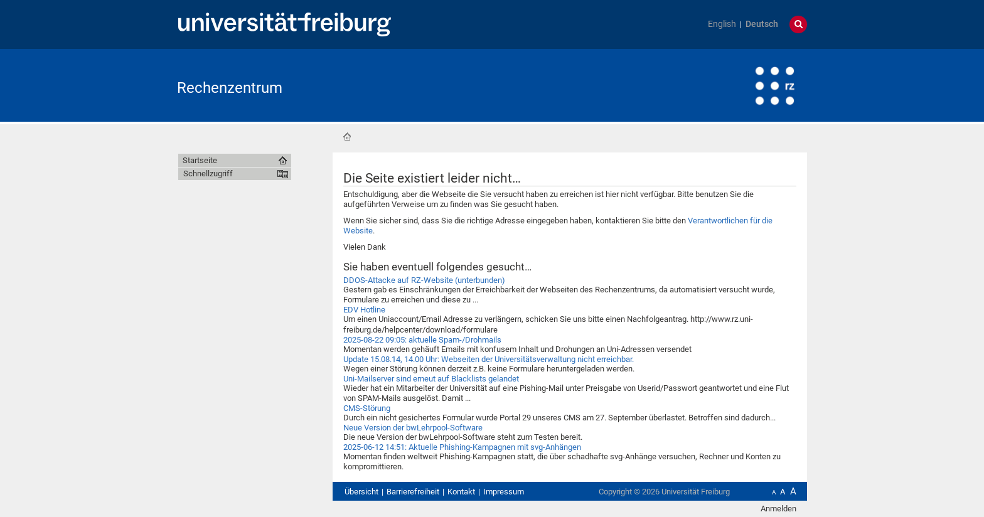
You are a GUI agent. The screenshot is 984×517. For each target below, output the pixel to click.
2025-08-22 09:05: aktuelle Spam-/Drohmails (422, 339)
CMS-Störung (366, 408)
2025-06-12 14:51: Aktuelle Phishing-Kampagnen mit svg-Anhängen (462, 447)
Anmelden (778, 508)
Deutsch (762, 24)
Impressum (503, 491)
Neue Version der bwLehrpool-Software (413, 427)
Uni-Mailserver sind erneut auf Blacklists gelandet (431, 378)
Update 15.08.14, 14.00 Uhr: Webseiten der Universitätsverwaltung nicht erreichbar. (488, 359)
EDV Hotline (364, 309)
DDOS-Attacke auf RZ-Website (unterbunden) (424, 280)
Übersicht (361, 491)
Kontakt (461, 491)
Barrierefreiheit (413, 491)
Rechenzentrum (229, 88)
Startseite (347, 136)
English (722, 24)
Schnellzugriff (208, 173)
